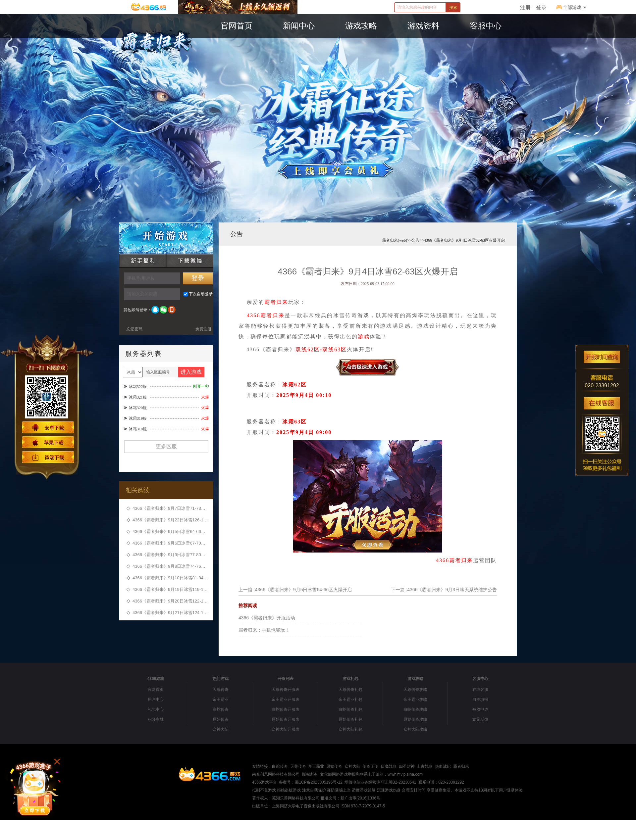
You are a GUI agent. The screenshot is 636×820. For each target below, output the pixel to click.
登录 (541, 7)
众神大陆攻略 (415, 729)
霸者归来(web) (394, 240)
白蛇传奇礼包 (350, 709)
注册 (525, 7)
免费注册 (203, 329)
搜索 (453, 7)
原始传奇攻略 (415, 719)
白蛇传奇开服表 (285, 709)
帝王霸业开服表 (285, 699)
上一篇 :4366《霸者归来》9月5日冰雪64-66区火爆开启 (295, 589)
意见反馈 (480, 719)
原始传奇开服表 (285, 719)
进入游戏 (191, 372)
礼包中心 (156, 709)
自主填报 (480, 699)
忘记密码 (134, 329)
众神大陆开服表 (285, 729)
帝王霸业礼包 (350, 699)
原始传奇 (221, 719)
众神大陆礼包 (350, 729)
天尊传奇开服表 (285, 689)
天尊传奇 (221, 689)
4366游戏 (155, 678)
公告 (236, 233)
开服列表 (285, 678)
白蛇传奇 (221, 709)
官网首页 (156, 689)
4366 (253, 315)
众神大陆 (221, 729)
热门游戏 (221, 678)
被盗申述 (480, 709)
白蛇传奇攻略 (415, 709)
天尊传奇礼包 (350, 689)
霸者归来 (276, 302)
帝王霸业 (221, 699)
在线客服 (480, 689)
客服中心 (480, 678)
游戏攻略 (415, 678)
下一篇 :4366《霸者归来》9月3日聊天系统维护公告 (444, 589)
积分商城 (156, 719)
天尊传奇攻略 (415, 689)
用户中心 (156, 699)
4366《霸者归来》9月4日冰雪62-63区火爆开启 (464, 240)
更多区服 (166, 446)
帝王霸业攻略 (415, 699)
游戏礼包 (350, 678)
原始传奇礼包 (350, 719)
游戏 (364, 336)
